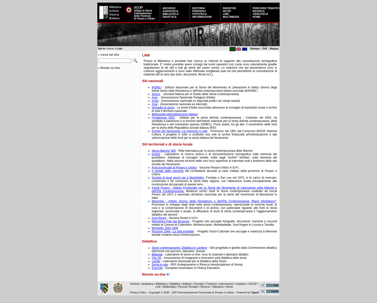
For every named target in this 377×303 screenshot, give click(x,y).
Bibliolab (157, 254)
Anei (154, 104)
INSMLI (156, 87)
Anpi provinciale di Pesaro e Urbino (174, 167)
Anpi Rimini (159, 218)
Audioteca (170, 11)
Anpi (154, 97)
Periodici (199, 11)
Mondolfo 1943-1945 (165, 228)
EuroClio (157, 268)
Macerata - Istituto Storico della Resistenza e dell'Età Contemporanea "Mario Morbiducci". (214, 201)
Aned (155, 101)
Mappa (274, 48)
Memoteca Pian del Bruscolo (170, 221)
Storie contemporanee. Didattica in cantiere (179, 247)
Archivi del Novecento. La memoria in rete (179, 131)
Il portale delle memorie (168, 171)
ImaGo (156, 154)
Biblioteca (171, 13)
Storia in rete (160, 264)
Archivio (169, 8)
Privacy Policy (138, 292)
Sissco (156, 94)
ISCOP (227, 11)
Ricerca (259, 11)
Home (257, 16)
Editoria (198, 8)
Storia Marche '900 (164, 150)
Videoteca (260, 13)
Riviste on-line (110, 68)
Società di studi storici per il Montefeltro (178, 177)
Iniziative (229, 8)
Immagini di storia (163, 107)
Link (226, 13)
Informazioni (202, 16)
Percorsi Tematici (266, 8)
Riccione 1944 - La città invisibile (173, 231)
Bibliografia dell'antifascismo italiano (175, 114)
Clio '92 (156, 258)
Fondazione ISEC (163, 117)
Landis (156, 261)
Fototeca (199, 13)
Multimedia (231, 16)
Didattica (169, 16)
